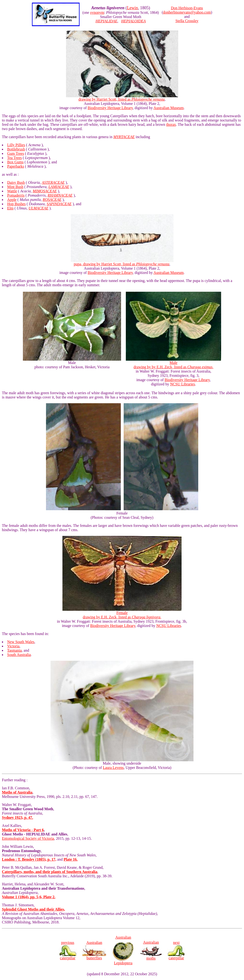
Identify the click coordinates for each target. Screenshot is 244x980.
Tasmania (14, 650)
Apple (11, 200)
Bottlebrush (16, 149)
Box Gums (15, 162)
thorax (171, 124)
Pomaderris (16, 195)
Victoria (13, 646)
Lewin (132, 7)
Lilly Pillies (16, 145)
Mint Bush (15, 187)
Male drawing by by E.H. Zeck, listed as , (173, 363)
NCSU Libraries (182, 384)
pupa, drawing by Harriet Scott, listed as (122, 262)
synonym (97, 12)
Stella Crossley (186, 21)
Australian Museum (168, 108)
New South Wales (20, 642)
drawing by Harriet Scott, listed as (122, 97)
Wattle (12, 191)
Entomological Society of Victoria (28, 838)
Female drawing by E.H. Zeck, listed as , (122, 613)
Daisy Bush (16, 182)
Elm (10, 208)
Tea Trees (14, 158)
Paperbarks (15, 166)
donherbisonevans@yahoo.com (187, 12)
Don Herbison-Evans (187, 8)
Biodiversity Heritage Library (110, 108)
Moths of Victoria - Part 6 (23, 830)
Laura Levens (113, 768)
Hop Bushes (16, 204)
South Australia (19, 655)
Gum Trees (15, 153)
